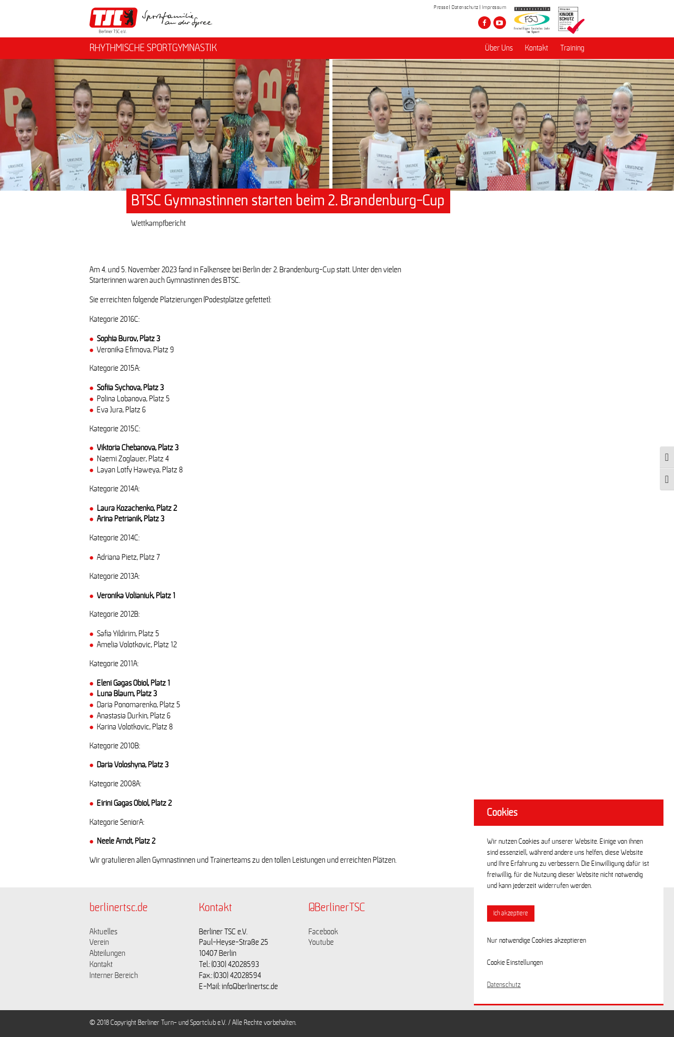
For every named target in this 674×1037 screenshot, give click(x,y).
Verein (99, 942)
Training (572, 48)
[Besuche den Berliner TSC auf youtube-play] (499, 22)
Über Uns (499, 48)
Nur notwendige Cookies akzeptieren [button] (536, 940)
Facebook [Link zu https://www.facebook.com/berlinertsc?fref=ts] (323, 931)
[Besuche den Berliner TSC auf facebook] (484, 22)
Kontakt (536, 48)
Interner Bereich (114, 975)
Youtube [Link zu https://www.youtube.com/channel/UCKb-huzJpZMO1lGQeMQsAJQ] (321, 942)
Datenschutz (465, 7)
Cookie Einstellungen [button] (515, 962)
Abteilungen (107, 953)
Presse (441, 7)
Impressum (494, 7)
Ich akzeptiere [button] (510, 913)
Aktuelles (103, 931)
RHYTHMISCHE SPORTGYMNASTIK (153, 48)
